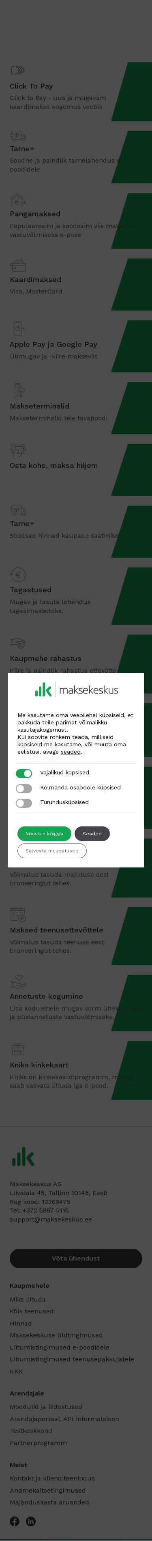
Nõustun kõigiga (44, 834)
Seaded (92, 834)
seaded (71, 751)
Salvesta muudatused (52, 851)
